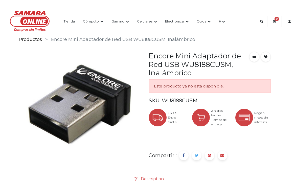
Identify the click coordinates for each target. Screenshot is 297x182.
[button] (222, 21)
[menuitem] (69, 21)
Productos (30, 39)
